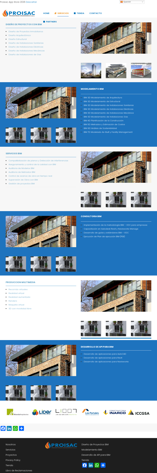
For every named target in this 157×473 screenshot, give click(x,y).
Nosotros (11, 444)
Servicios (10, 449)
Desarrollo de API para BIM (96, 454)
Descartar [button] (31, 2)
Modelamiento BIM (92, 449)
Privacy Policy (13, 460)
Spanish (125, 2)
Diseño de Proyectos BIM (95, 444)
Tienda (9, 465)
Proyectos (11, 454)
